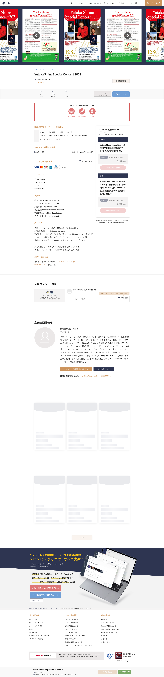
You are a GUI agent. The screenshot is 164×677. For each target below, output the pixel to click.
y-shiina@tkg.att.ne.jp (66, 261)
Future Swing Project (69, 329)
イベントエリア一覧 (35, 626)
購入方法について (87, 161)
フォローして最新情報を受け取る (76, 369)
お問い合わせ (105, 642)
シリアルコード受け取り (37, 639)
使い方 (31, 629)
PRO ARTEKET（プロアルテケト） (40, 636)
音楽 (35, 69)
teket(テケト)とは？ (71, 619)
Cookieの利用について (108, 626)
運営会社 (104, 636)
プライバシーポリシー (108, 623)
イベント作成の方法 (71, 623)
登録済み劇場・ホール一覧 (74, 642)
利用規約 (104, 619)
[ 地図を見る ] (41, 82)
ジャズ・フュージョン (47, 69)
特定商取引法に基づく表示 (110, 632)
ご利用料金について (71, 626)
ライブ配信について (71, 632)
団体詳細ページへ (104, 369)
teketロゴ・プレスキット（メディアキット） (80, 645)
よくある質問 (33, 632)
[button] (25, 669)
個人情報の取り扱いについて (110, 629)
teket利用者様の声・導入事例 (75, 636)
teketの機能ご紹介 (71, 629)
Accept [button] (134, 666)
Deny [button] (123, 667)
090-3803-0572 (40, 264)
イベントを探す (34, 619)
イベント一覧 (53, 608)
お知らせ (104, 639)
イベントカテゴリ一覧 (36, 623)
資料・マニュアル (71, 639)
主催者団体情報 (121, 81)
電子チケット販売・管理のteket (38, 608)
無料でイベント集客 (153, 3)
